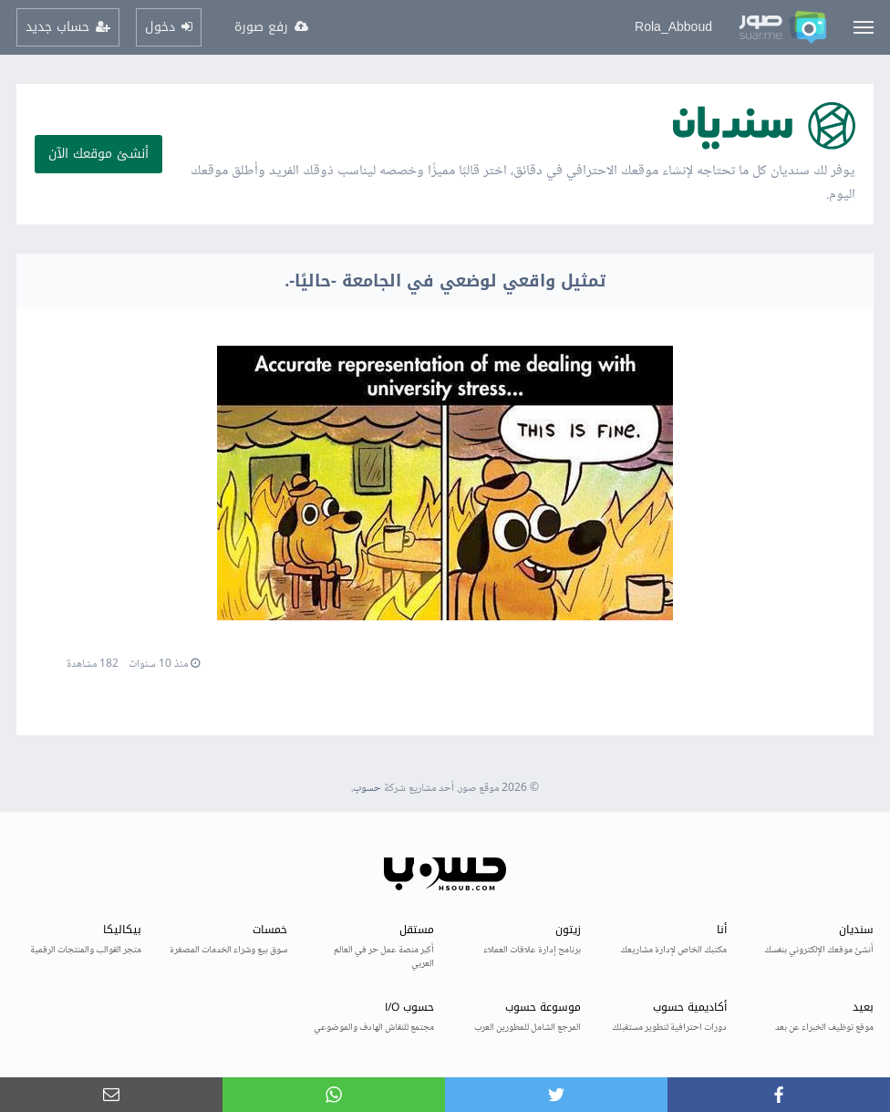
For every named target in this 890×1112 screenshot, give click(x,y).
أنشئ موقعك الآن (98, 153)
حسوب (367, 788)
